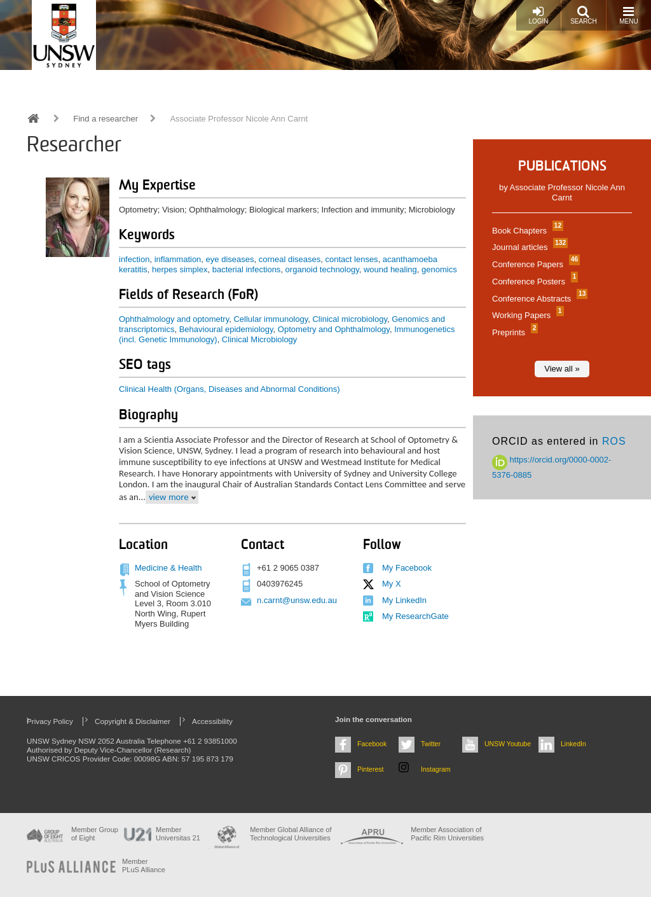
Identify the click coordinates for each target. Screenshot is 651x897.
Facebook (372, 744)
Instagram (436, 769)
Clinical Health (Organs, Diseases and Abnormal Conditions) (229, 389)
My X (391, 583)
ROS (614, 441)
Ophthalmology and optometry (174, 319)
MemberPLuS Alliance (143, 865)
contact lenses (352, 259)
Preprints (513, 332)
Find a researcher (105, 118)
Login (538, 15)
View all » (561, 368)
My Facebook (407, 568)
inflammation (178, 259)
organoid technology (322, 269)
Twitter (431, 744)
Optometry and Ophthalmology (334, 329)
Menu (628, 15)
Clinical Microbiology (260, 339)
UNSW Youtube (507, 744)
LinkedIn (573, 744)
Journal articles (528, 247)
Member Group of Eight (94, 834)
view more (169, 497)
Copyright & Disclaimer (132, 721)
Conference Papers (534, 264)
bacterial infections (246, 269)
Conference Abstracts (538, 298)
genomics (439, 269)
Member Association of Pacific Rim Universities (447, 834)
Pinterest (370, 769)
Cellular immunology (270, 319)
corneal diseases (290, 259)
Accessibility (212, 721)
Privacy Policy (50, 721)
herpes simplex (179, 269)
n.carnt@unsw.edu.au (297, 600)
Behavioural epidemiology (226, 329)
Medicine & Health (168, 568)
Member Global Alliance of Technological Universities (290, 834)
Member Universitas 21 (178, 834)
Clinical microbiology (349, 319)
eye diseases (230, 259)
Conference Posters (533, 281)
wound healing (390, 269)
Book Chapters (526, 230)
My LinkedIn (404, 600)
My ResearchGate (415, 616)
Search (583, 15)
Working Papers (526, 315)
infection (134, 259)
